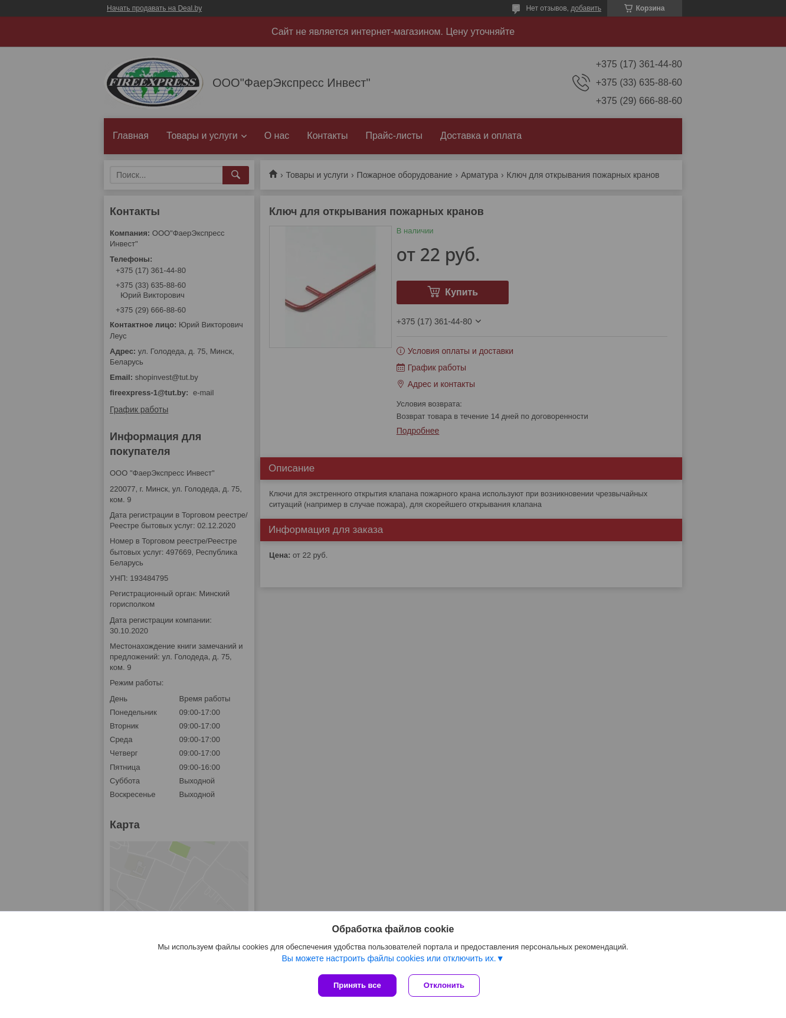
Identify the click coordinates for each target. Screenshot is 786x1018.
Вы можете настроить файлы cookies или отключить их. (388, 958)
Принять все (357, 985)
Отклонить (444, 985)
